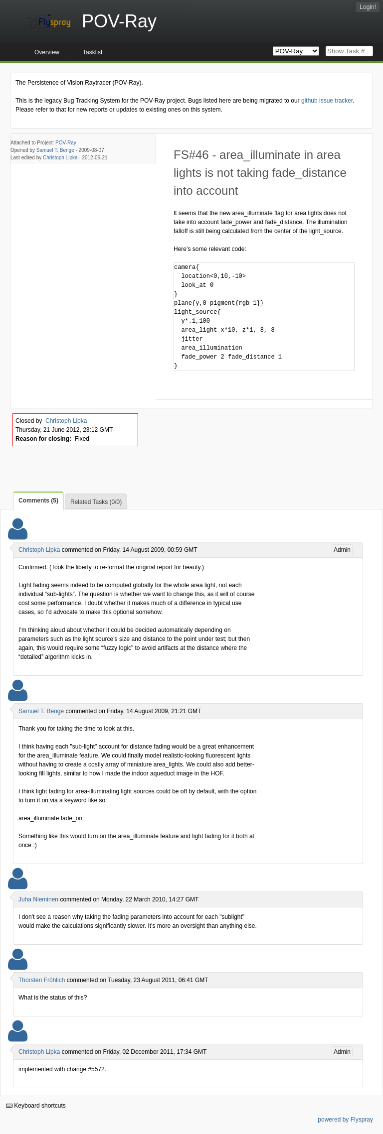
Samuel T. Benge (55, 150)
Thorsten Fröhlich (41, 980)
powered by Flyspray (345, 1119)
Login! (368, 6)
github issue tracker (327, 100)
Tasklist (92, 52)
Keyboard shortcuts (36, 1105)
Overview (46, 52)
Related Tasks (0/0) (96, 502)
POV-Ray (65, 142)
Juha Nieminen (38, 899)
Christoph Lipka (60, 157)
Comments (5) (38, 500)
